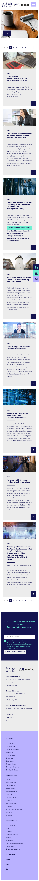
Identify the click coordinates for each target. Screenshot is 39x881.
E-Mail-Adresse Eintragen (15, 652)
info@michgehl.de (11, 685)
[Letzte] (31, 47)
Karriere (8, 859)
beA (7, 828)
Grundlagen (9, 840)
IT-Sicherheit (10, 743)
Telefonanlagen (11, 764)
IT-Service (9, 739)
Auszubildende (10, 825)
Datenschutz (10, 717)
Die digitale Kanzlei (12, 770)
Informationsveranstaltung (14, 843)
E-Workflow (10, 831)
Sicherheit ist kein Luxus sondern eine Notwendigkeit (19, 481)
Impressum (9, 714)
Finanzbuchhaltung (12, 834)
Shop (7, 869)
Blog (7, 864)
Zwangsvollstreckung (13, 849)
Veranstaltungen (11, 821)
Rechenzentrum (11, 746)
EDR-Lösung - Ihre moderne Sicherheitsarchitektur (18, 347)
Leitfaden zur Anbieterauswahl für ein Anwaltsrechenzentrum (17, 78)
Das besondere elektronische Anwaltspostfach (11, 789)
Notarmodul (10, 846)
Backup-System (18, 440)
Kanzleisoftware (11, 775)
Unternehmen (10, 854)
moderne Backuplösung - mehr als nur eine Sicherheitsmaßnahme (17, 415)
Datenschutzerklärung (13, 648)
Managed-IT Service (12, 749)
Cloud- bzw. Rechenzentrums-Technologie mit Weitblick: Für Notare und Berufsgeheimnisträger (19, 205)
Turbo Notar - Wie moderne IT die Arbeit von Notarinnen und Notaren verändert (19, 135)
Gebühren (9, 837)
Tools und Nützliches (12, 767)
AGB (7, 720)
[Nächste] (28, 47)
